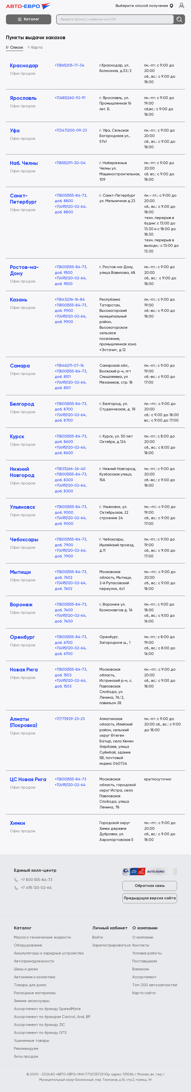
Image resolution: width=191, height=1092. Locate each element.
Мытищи (20, 572)
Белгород (22, 404)
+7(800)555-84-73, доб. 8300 (71, 477)
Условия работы (147, 953)
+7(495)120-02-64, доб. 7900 (71, 553)
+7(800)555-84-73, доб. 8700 (71, 406)
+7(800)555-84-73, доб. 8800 (71, 198)
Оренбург (22, 637)
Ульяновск (22, 507)
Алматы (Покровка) (23, 722)
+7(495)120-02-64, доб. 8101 (71, 385)
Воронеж (21, 605)
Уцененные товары (31, 1041)
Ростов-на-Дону (24, 270)
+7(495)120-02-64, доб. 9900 (71, 319)
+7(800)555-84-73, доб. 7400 (71, 607)
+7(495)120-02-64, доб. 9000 (71, 521)
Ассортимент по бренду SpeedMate (47, 1009)
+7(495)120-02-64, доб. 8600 (71, 450)
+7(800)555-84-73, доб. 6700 (71, 640)
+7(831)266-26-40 (70, 469)
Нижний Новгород (22, 472)
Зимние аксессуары (31, 1001)
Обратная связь (150, 886)
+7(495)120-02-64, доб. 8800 (71, 209)
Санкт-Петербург (23, 199)
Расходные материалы (35, 993)
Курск (17, 436)
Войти (97, 937)
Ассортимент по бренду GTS (40, 1033)
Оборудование (28, 945)
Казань (18, 300)
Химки (17, 823)
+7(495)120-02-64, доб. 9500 (71, 281)
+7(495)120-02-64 (70, 785)
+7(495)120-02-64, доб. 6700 (71, 651)
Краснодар (24, 66)
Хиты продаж (26, 1056)
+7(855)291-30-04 (70, 163)
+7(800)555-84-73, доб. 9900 (71, 308)
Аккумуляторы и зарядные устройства (49, 953)
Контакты (140, 945)
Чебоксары (24, 540)
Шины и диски (26, 969)
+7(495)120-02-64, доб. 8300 (71, 488)
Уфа (15, 131)
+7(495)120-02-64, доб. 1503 (71, 683)
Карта (35, 47)
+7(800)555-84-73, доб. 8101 (71, 374)
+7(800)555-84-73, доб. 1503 (71, 672)
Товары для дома (30, 985)
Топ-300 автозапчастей (154, 985)
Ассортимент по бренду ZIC (39, 1025)
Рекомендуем (26, 1049)
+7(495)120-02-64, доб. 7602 (71, 586)
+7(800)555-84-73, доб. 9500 (71, 270)
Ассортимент (144, 977)
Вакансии (140, 969)
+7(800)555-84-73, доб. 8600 (71, 439)
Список (14, 47)
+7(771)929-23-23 (70, 719)
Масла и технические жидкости (42, 937)
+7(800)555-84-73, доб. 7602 (71, 575)
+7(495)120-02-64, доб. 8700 (71, 418)
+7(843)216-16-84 (70, 299)
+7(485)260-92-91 (70, 98)
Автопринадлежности (34, 961)
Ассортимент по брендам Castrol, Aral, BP (52, 1017)
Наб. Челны (24, 163)
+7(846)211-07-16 (69, 365)
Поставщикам (144, 961)
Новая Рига (24, 670)
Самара (20, 366)
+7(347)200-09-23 (71, 130)
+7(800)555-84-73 (70, 779)
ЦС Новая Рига (28, 779)
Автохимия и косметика (34, 977)
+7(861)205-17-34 (69, 65)
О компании (142, 937)
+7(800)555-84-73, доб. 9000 (71, 509)
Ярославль (23, 98)
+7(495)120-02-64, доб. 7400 (71, 618)
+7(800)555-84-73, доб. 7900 (71, 542)
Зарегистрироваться (111, 945)
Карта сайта (143, 993)
